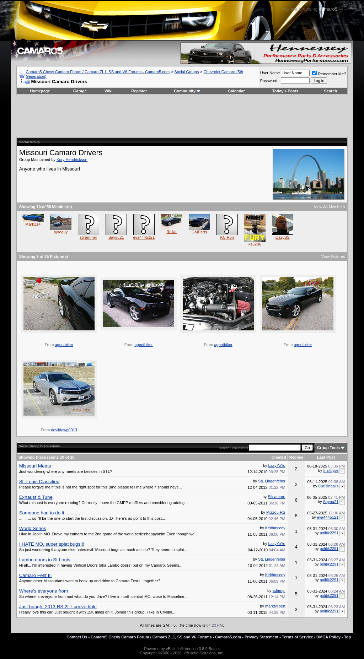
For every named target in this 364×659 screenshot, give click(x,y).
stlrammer (88, 237)
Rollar (171, 231)
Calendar (236, 91)
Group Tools (328, 447)
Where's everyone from (43, 591)
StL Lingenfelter (271, 481)
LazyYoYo (276, 465)
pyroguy (61, 232)
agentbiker (64, 344)
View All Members (329, 207)
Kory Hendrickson (72, 159)
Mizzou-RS (275, 512)
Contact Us (76, 637)
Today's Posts (285, 91)
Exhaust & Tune (36, 497)
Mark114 (33, 224)
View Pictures (333, 256)
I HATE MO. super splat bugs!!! (51, 544)
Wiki (109, 91)
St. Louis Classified (39, 481)
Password (268, 81)
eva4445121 (144, 237)
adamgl (279, 590)
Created (279, 457)
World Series (32, 528)
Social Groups (186, 72)
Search (330, 91)
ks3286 (254, 244)
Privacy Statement (261, 637)
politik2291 (329, 533)
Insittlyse (330, 470)
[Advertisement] (182, 116)
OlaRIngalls (328, 486)
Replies (296, 457)
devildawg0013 (64, 430)
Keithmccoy (275, 528)
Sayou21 (116, 237)
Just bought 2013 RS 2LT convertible (58, 606)
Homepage (40, 91)
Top (347, 637)
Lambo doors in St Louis (44, 559)
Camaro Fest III (35, 575)
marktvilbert (275, 606)
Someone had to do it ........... (49, 512)
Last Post (326, 457)
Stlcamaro (276, 497)
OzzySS (282, 237)
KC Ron (227, 237)
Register (139, 91)
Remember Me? (329, 74)
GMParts (199, 232)
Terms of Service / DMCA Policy (311, 637)
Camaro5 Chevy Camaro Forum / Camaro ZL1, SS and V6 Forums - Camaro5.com (98, 72)
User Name (270, 73)
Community (187, 91)
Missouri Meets (35, 466)
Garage (80, 91)
